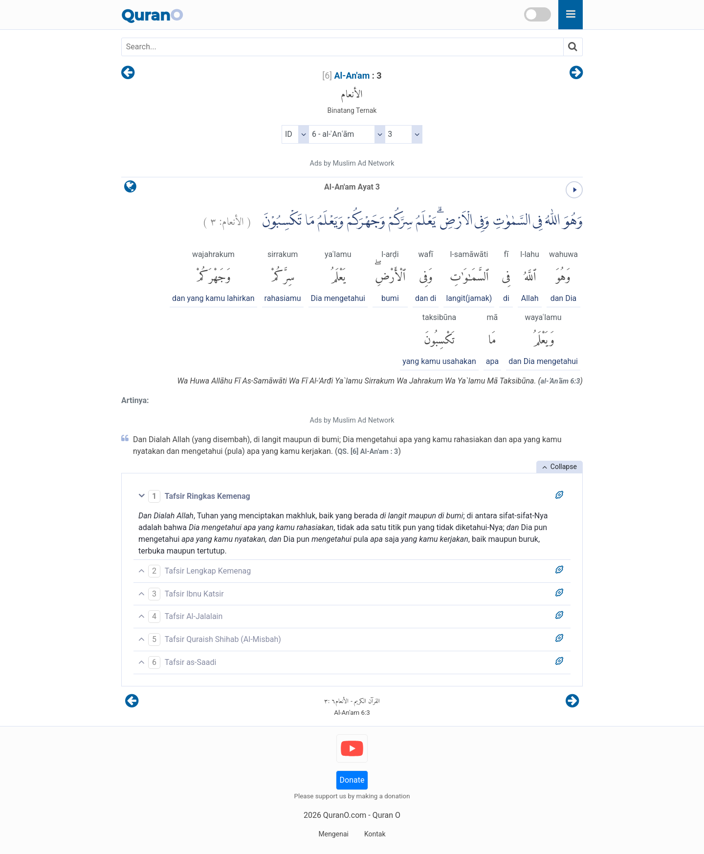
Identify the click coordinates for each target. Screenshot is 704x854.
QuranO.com (344, 815)
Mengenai (333, 834)
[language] (130, 188)
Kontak (375, 834)
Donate (352, 780)
